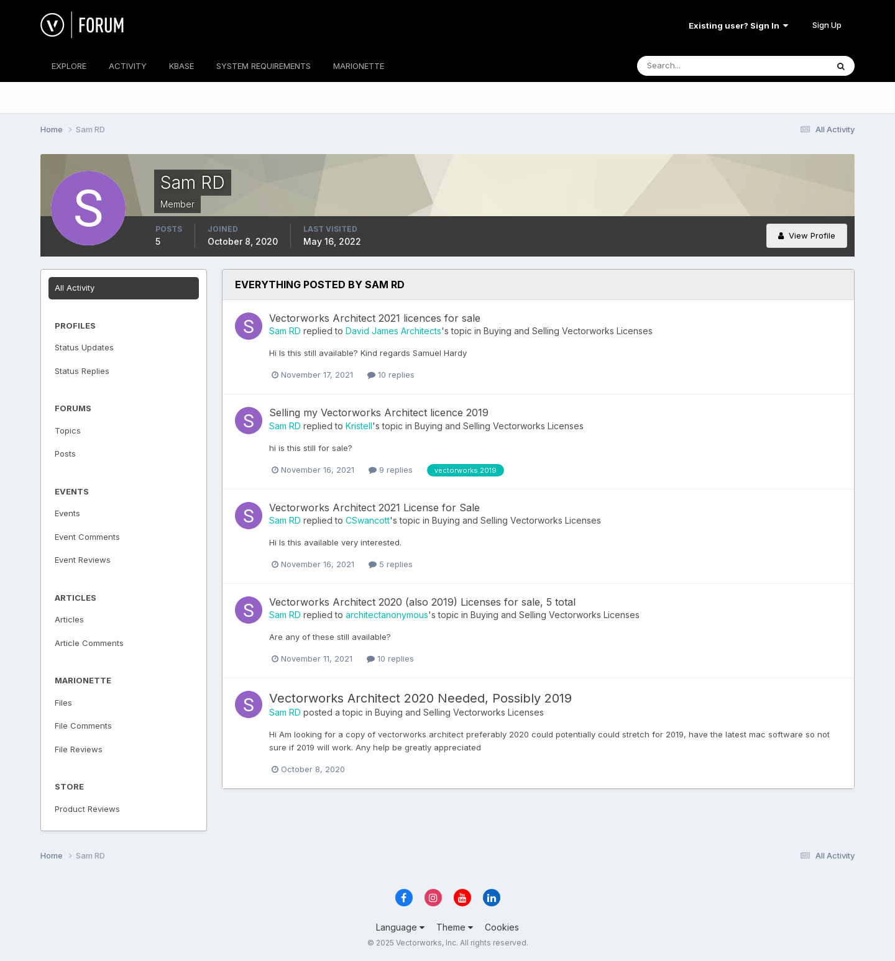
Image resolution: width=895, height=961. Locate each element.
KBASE (181, 66)
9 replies (391, 470)
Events (67, 513)
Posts (65, 453)
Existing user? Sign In (738, 25)
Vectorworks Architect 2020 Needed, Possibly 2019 (420, 698)
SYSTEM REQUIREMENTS (263, 66)
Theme (454, 927)
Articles (69, 619)
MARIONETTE (358, 66)
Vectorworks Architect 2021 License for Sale (374, 507)
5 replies (391, 564)
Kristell (359, 426)
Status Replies (82, 371)
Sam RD (285, 331)
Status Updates (84, 347)
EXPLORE (69, 66)
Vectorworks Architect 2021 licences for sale (374, 318)
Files (63, 703)
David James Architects (393, 331)
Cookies (502, 927)
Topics (68, 430)
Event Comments (87, 537)
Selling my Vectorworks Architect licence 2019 (379, 412)
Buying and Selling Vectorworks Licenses (568, 331)
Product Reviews (87, 809)
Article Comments (89, 643)
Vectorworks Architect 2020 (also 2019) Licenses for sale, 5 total (422, 602)
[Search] (691, 66)
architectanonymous (387, 614)
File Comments (83, 726)
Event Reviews (83, 560)
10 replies (391, 375)
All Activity (74, 288)
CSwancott (368, 520)
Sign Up (827, 25)
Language (400, 927)
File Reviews (79, 749)
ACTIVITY (128, 66)
